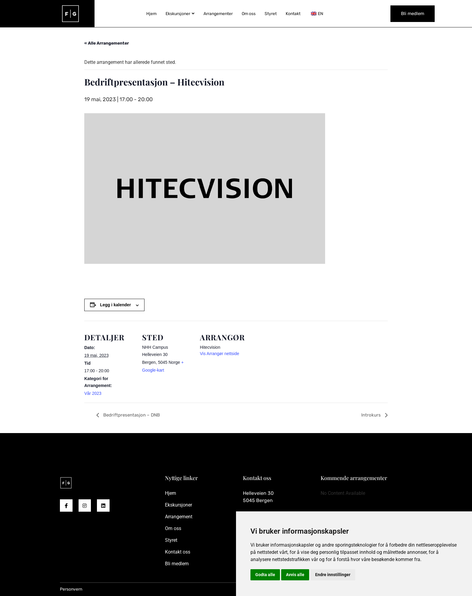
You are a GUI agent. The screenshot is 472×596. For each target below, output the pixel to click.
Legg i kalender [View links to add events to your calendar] (115, 304)
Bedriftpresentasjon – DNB (131, 415)
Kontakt (293, 13)
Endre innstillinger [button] (332, 574)
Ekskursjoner (180, 13)
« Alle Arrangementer (106, 43)
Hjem (151, 13)
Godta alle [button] (265, 574)
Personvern (71, 589)
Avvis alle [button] (295, 574)
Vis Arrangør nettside (219, 353)
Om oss (249, 13)
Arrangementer (218, 13)
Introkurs (371, 415)
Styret (271, 13)
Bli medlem (412, 13)
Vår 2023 (92, 393)
